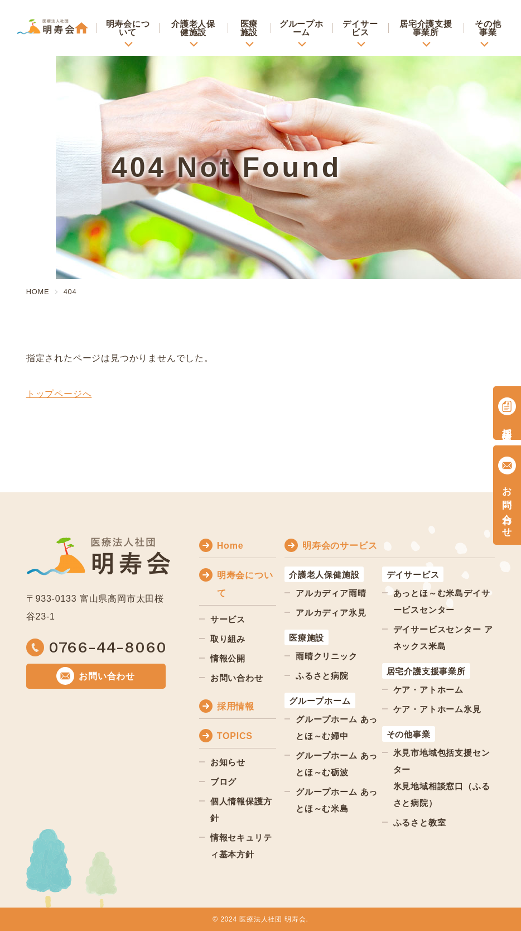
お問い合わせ (236, 678)
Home (230, 545)
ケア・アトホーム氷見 (437, 709)
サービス (227, 619)
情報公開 (227, 658)
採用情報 (235, 706)
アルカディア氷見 (331, 612)
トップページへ (59, 394)
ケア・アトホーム (428, 689)
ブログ (223, 781)
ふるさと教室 (419, 822)
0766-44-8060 (108, 647)
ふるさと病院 (322, 675)
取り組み (227, 639)
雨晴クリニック (327, 656)
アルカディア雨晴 (331, 593)
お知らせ (227, 762)
